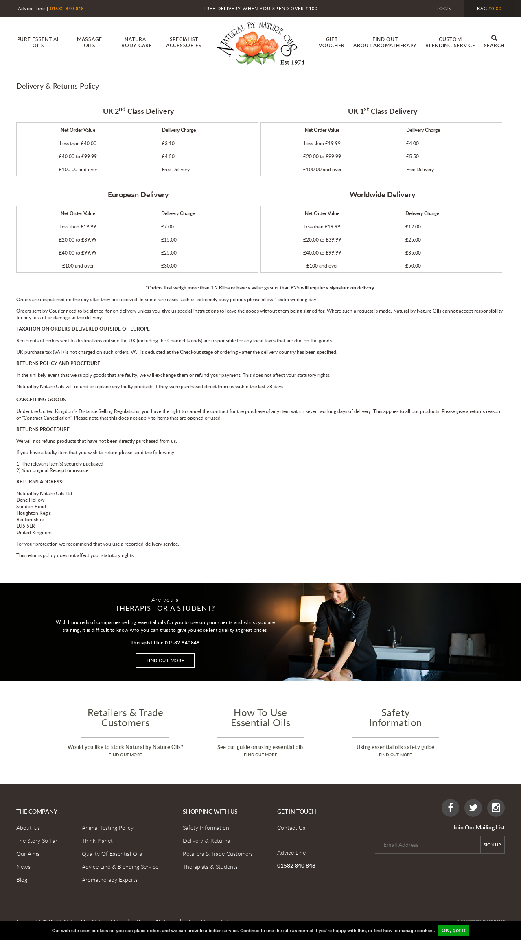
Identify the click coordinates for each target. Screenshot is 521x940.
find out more (125, 754)
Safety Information (206, 827)
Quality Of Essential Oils (112, 853)
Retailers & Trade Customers (218, 853)
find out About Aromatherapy (385, 42)
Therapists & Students (210, 866)
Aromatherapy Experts (110, 879)
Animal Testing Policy (108, 827)
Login (444, 8)
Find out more (165, 660)
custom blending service (450, 42)
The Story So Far (36, 840)
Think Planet (97, 840)
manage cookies (416, 930)
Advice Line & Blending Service (120, 866)
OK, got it (454, 930)
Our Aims (27, 853)
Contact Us (291, 827)
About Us (28, 827)
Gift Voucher (332, 42)
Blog (21, 879)
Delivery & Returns (206, 840)
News (23, 866)
